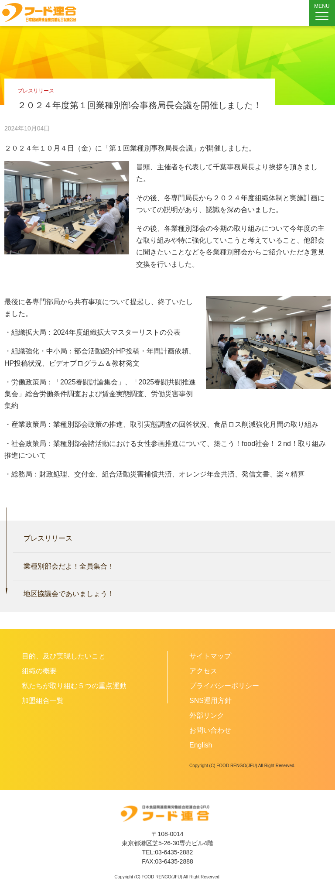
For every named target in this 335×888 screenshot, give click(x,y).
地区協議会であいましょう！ (69, 593)
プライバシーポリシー (224, 685)
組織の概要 (39, 671)
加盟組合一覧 (43, 700)
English (200, 745)
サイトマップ (210, 656)
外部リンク (206, 715)
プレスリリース (48, 538)
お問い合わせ (210, 730)
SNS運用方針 (210, 700)
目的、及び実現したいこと (64, 656)
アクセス (203, 671)
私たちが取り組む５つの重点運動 (74, 685)
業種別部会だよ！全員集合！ (69, 566)
